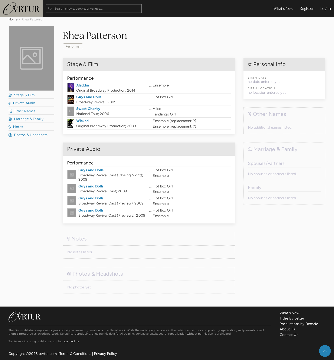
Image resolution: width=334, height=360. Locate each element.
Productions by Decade (299, 324)
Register (307, 8)
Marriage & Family (26, 119)
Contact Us (289, 335)
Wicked (82, 121)
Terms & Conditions (75, 353)
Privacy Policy (105, 353)
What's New (283, 8)
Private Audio (22, 103)
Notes (16, 127)
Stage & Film (22, 95)
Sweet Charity (88, 109)
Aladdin (82, 85)
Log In (325, 8)
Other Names (22, 111)
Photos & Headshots (28, 135)
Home (13, 19)
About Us (287, 329)
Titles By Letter (292, 318)
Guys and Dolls (88, 97)
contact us (71, 341)
